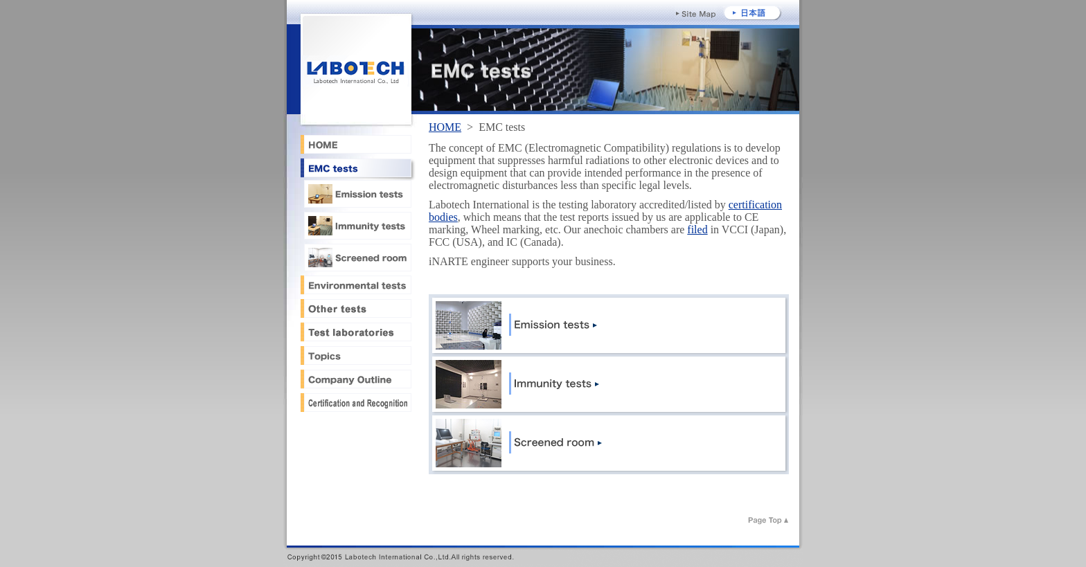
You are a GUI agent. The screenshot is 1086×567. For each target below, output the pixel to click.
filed (697, 229)
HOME (445, 127)
